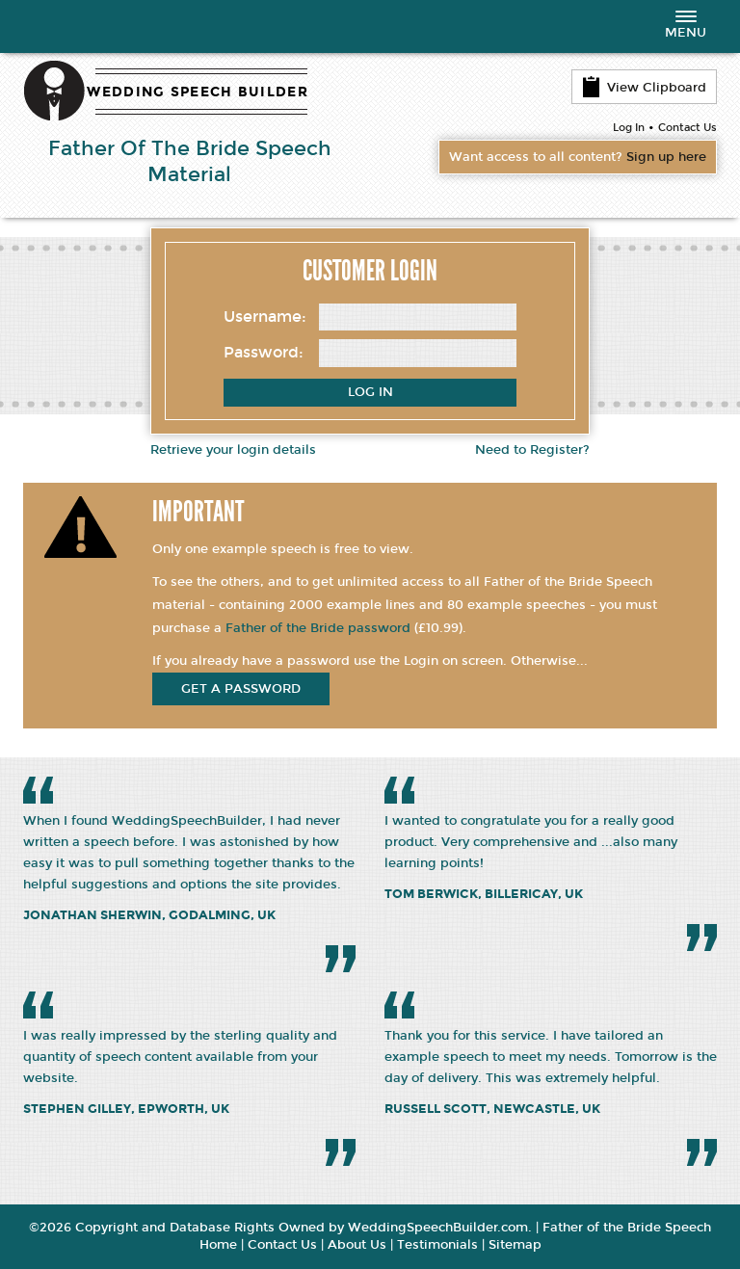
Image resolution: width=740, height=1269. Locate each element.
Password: (264, 352)
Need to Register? (532, 450)
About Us (357, 1245)
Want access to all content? (577, 157)
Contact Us (687, 127)
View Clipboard (644, 86)
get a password (241, 689)
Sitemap (515, 1245)
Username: (265, 316)
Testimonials (437, 1245)
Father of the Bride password (317, 628)
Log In (629, 127)
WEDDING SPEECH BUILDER (197, 92)
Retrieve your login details (233, 450)
